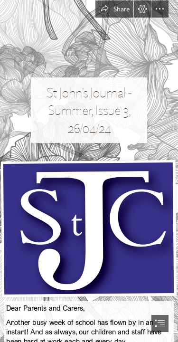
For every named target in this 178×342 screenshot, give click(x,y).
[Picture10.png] (89, 228)
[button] (114, 9)
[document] (89, 171)
